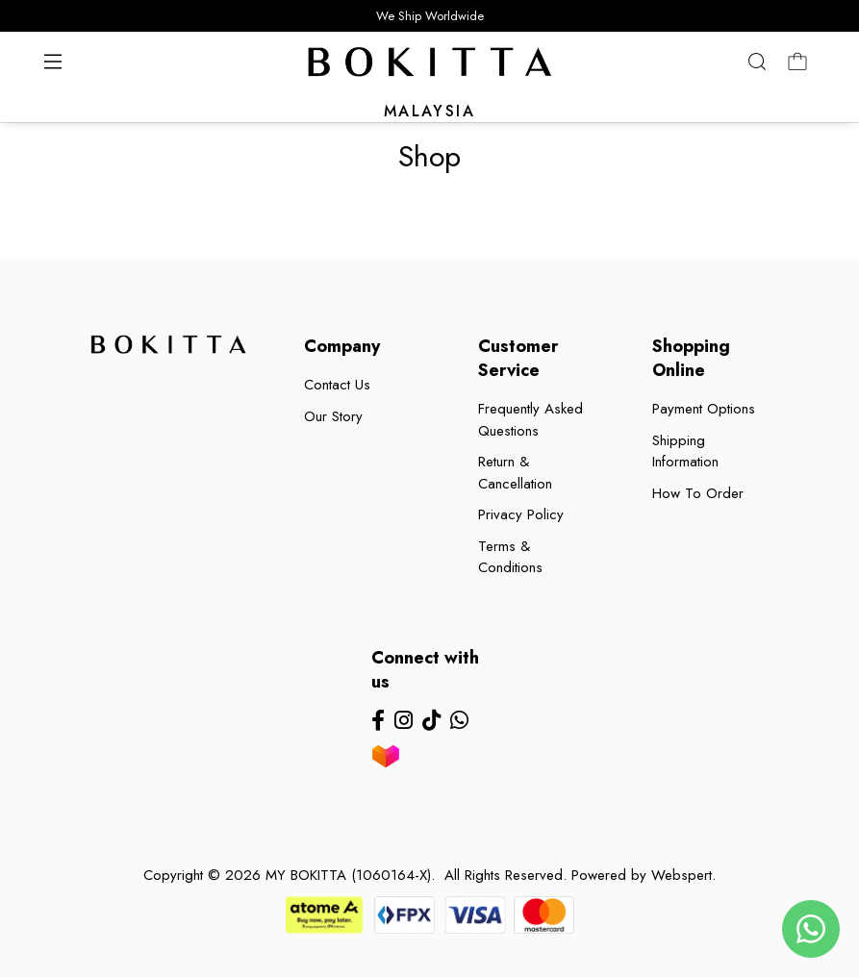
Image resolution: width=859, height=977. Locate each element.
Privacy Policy (521, 514)
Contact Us (337, 384)
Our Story (333, 416)
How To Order (698, 493)
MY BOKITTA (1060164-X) (348, 875)
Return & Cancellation (515, 472)
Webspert (681, 875)
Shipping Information (685, 451)
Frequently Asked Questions (530, 419)
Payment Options (703, 408)
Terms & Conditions (510, 557)
